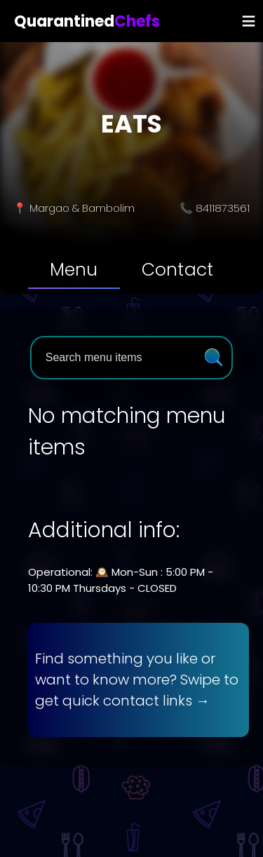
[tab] (74, 269)
